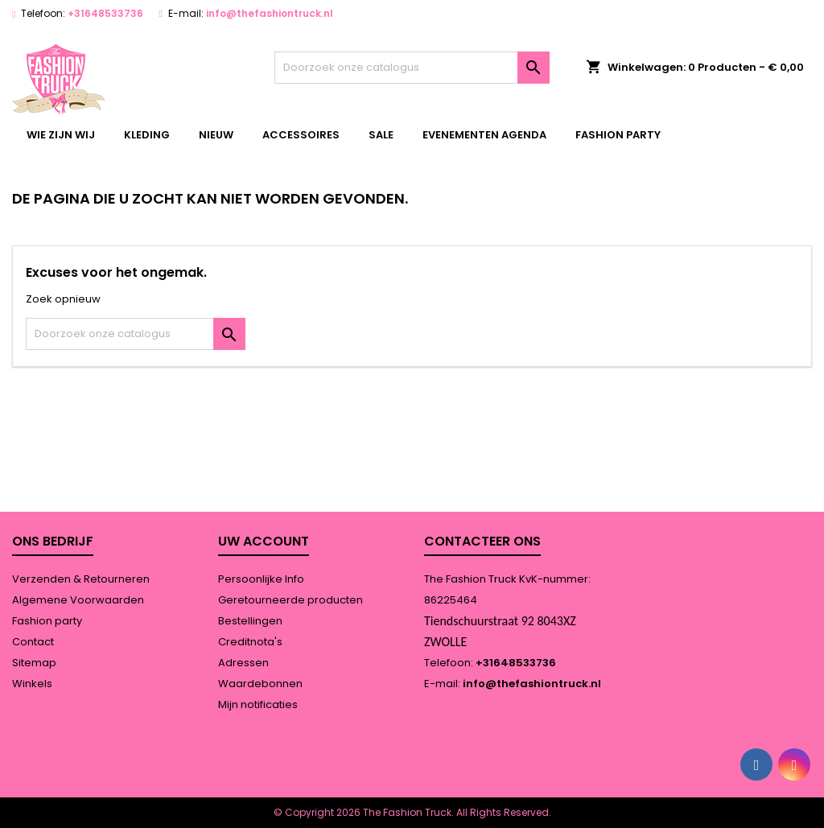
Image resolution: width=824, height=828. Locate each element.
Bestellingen (250, 620)
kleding (147, 134)
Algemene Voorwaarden (78, 600)
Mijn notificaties (258, 704)
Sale (381, 134)
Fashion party (618, 134)
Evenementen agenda (484, 134)
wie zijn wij (61, 134)
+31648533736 (105, 13)
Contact (33, 641)
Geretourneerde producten (290, 600)
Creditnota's (250, 641)
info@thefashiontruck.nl (269, 13)
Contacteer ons (482, 541)
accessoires (301, 134)
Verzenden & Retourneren (81, 579)
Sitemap (34, 662)
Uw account (263, 541)
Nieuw (216, 134)
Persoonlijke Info (261, 579)
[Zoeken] (411, 67)
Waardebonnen (260, 683)
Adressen (243, 662)
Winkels (32, 683)
